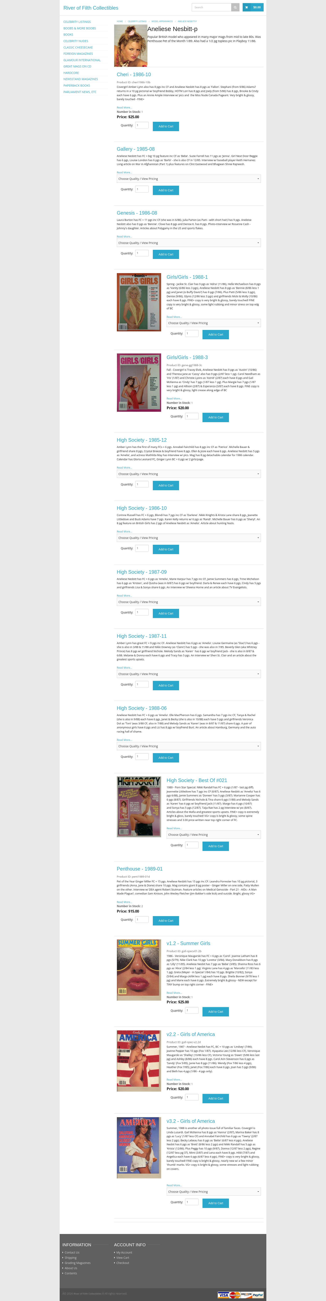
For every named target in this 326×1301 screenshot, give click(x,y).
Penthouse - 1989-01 (140, 869)
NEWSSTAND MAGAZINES (80, 79)
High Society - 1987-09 (142, 572)
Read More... (124, 107)
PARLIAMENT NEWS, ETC (79, 92)
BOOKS (68, 34)
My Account (124, 1252)
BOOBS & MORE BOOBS (79, 28)
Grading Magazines (78, 1263)
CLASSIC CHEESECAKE (78, 47)
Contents (71, 1273)
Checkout (122, 1263)
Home (120, 21)
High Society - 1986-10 (142, 508)
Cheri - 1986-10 (134, 74)
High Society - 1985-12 (142, 440)
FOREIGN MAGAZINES (78, 54)
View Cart (122, 1258)
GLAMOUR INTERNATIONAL (82, 60)
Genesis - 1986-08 (137, 213)
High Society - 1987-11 (142, 636)
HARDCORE (71, 73)
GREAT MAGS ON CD (77, 66)
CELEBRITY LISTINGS (77, 22)
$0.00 (257, 7)
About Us (71, 1268)
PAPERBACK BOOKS (76, 85)
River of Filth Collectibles (90, 8)
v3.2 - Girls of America (191, 1121)
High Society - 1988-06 (142, 708)
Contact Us (72, 1252)
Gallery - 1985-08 (136, 149)
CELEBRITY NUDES (75, 41)
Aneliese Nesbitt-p (187, 21)
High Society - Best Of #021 (197, 780)
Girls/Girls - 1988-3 (187, 357)
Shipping (71, 1258)
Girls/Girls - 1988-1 (187, 277)
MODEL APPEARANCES (162, 21)
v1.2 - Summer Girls (188, 943)
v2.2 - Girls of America (191, 1034)
